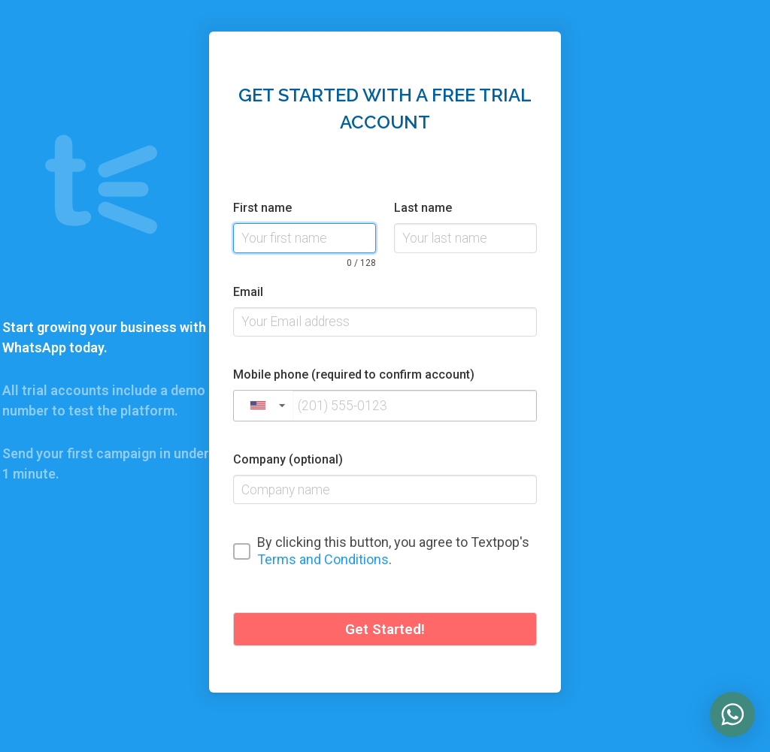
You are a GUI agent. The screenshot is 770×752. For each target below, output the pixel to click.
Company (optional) (288, 459)
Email (248, 292)
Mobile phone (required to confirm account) (353, 374)
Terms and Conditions (323, 559)
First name (262, 208)
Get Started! (385, 629)
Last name (423, 208)
